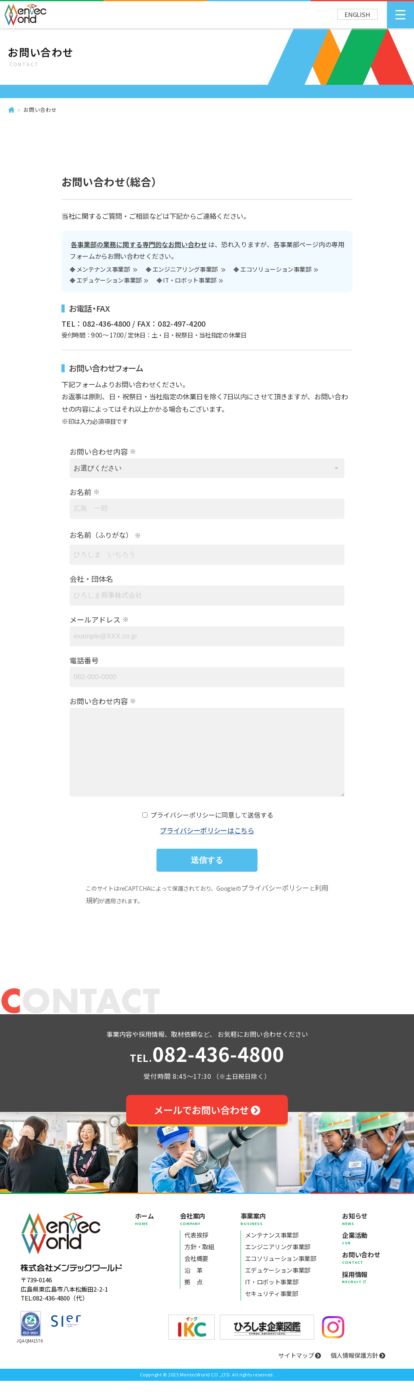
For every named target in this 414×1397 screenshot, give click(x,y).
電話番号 (84, 660)
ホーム (144, 1234)
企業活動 (361, 1254)
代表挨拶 (196, 1251)
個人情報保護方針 (358, 1371)
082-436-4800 (207, 1071)
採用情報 (361, 1293)
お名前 (80, 491)
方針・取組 (199, 1263)
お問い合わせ (40, 109)
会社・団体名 (91, 578)
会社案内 (197, 1234)
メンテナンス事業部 (103, 269)
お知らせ (361, 1234)
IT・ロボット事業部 (189, 280)
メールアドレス (95, 619)
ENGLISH (357, 14)
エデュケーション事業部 (109, 280)
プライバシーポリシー (275, 904)
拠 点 (193, 1298)
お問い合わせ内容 (99, 451)
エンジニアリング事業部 (185, 269)
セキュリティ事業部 (271, 1309)
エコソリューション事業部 (275, 269)
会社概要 (196, 1274)
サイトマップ (299, 1371)
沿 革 (193, 1286)
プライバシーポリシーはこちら (207, 846)
